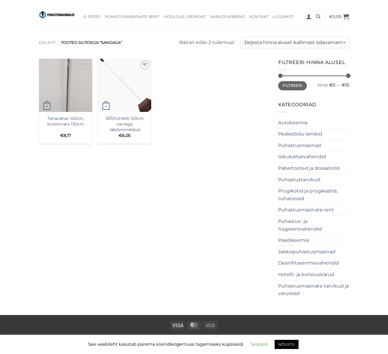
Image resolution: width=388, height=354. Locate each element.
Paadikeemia (293, 240)
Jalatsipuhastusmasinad (306, 252)
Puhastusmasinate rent (132, 16)
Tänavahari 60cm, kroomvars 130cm (65, 121)
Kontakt (258, 16)
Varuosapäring (227, 16)
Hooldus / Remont (185, 16)
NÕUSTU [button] (286, 344)
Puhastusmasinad (299, 145)
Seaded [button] (259, 344)
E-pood (92, 16)
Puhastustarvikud (299, 179)
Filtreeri (292, 85)
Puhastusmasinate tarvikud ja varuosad (313, 289)
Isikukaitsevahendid (302, 156)
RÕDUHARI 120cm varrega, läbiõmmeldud (125, 124)
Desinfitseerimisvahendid (308, 263)
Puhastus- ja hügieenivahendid (300, 225)
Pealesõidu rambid (300, 134)
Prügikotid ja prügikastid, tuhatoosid (308, 194)
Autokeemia (292, 122)
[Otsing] (318, 16)
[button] (309, 16)
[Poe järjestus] (294, 42)
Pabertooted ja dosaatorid (309, 168)
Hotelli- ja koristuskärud (306, 274)
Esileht (47, 42)
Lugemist (283, 16)
